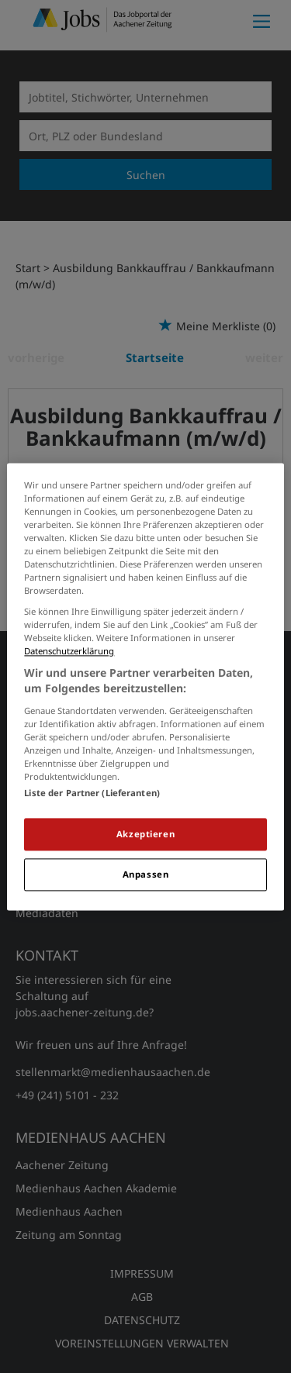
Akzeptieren (145, 834)
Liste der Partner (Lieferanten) (92, 793)
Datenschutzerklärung (69, 651)
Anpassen (146, 874)
